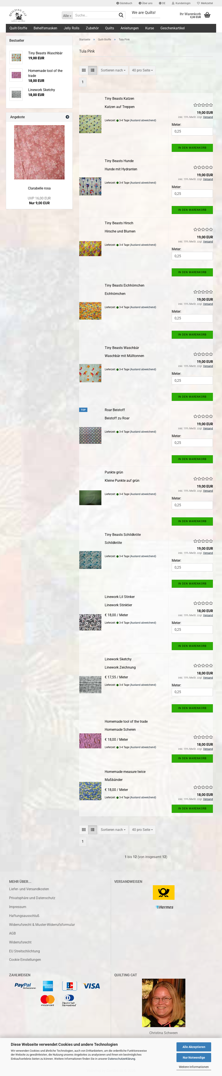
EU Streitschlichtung (24, 951)
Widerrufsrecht (20, 942)
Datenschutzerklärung (121, 1058)
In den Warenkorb (192, 147)
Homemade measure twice (125, 772)
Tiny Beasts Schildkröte (123, 535)
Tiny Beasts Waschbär (122, 348)
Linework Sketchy (118, 659)
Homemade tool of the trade (126, 721)
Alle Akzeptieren (194, 1047)
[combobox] (113, 70)
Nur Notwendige (194, 1057)
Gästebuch (124, 3)
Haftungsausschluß (24, 916)
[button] (162, 3)
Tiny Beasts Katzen (119, 98)
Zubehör (92, 28)
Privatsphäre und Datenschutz (32, 898)
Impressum (17, 907)
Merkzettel (205, 3)
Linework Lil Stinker (120, 597)
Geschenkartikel (172, 28)
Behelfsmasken (45, 28)
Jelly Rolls (71, 28)
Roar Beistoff (115, 410)
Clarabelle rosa (39, 188)
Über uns (145, 3)
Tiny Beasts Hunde (119, 161)
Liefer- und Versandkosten (29, 889)
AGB (12, 933)
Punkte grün (114, 472)
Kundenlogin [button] (181, 3)
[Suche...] (67, 15)
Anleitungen (130, 28)
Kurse (149, 28)
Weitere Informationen (194, 1067)
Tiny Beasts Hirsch (119, 223)
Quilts (109, 28)
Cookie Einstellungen (25, 960)
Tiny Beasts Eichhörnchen (124, 285)
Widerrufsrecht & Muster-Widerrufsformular (42, 925)
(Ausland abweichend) (143, 120)
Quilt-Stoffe (18, 28)
